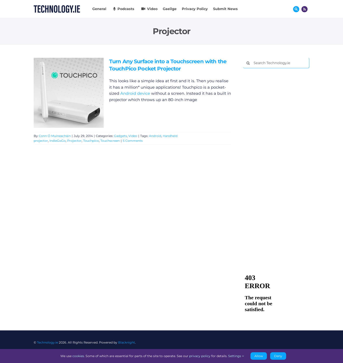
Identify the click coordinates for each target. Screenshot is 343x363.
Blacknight (126, 342)
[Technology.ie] (57, 7)
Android (155, 136)
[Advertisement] (276, 138)
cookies (78, 356)
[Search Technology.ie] (276, 63)
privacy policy (199, 356)
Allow (258, 356)
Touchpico (91, 141)
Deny (278, 356)
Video (132, 136)
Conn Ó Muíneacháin (55, 136)
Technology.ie (47, 342)
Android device (135, 93)
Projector (74, 141)
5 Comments (133, 141)
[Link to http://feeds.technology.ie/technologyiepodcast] (304, 9)
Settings (236, 356)
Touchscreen (110, 141)
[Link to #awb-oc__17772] (296, 9)
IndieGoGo (57, 141)
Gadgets (120, 136)
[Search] (248, 63)
